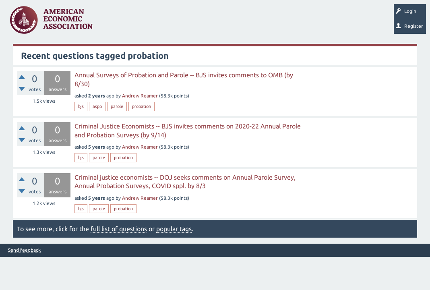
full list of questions (119, 228)
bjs (81, 106)
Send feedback (24, 250)
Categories (209, 22)
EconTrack (376, 22)
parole (117, 106)
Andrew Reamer (140, 95)
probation (141, 106)
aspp (97, 106)
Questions (116, 22)
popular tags (174, 228)
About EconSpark (336, 22)
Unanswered (149, 22)
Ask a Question (247, 22)
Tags (180, 22)
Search (280, 22)
